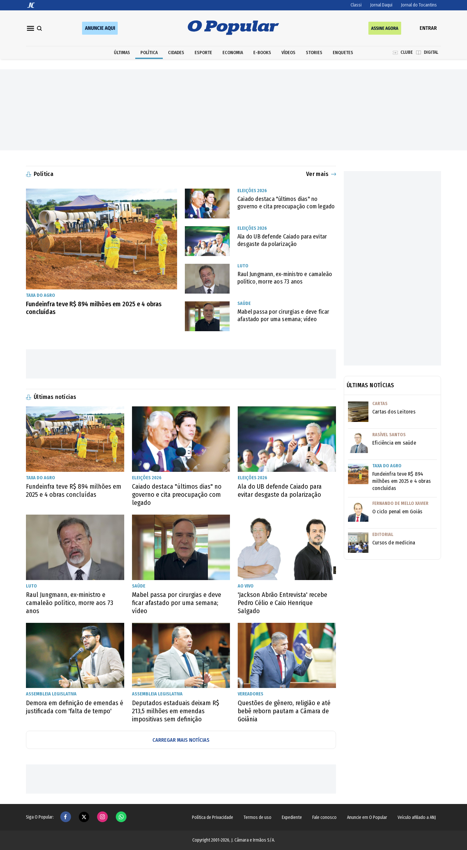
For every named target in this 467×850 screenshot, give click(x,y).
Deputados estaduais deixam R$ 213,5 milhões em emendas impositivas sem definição (175, 711)
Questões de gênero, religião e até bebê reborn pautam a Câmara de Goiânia (284, 711)
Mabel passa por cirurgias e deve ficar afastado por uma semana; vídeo (283, 315)
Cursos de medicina (393, 543)
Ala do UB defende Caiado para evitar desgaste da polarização (282, 240)
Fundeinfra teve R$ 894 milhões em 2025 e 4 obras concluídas (94, 308)
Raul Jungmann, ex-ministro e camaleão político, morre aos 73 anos (284, 278)
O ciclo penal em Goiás (397, 511)
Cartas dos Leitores (393, 412)
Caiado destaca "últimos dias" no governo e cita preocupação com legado (286, 202)
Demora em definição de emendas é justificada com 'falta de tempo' (74, 707)
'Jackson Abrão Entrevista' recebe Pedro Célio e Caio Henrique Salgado (282, 603)
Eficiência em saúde (394, 443)
